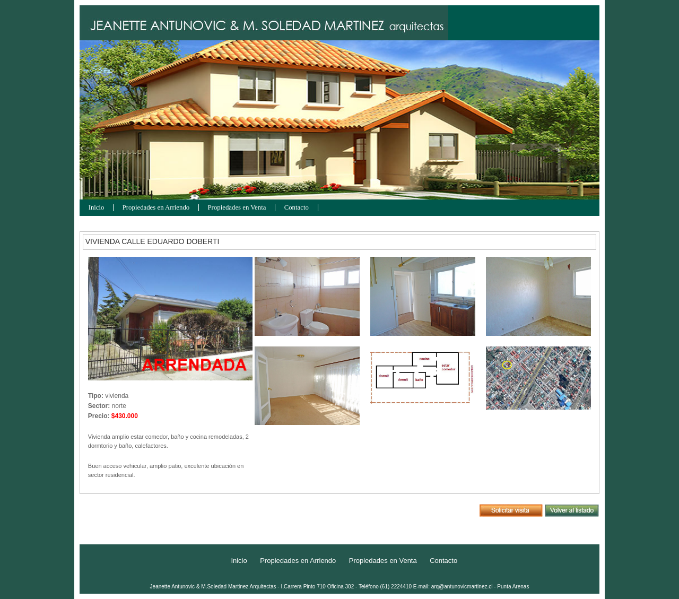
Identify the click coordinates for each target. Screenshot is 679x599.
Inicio (97, 207)
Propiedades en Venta (237, 207)
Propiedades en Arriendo (156, 207)
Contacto (296, 207)
